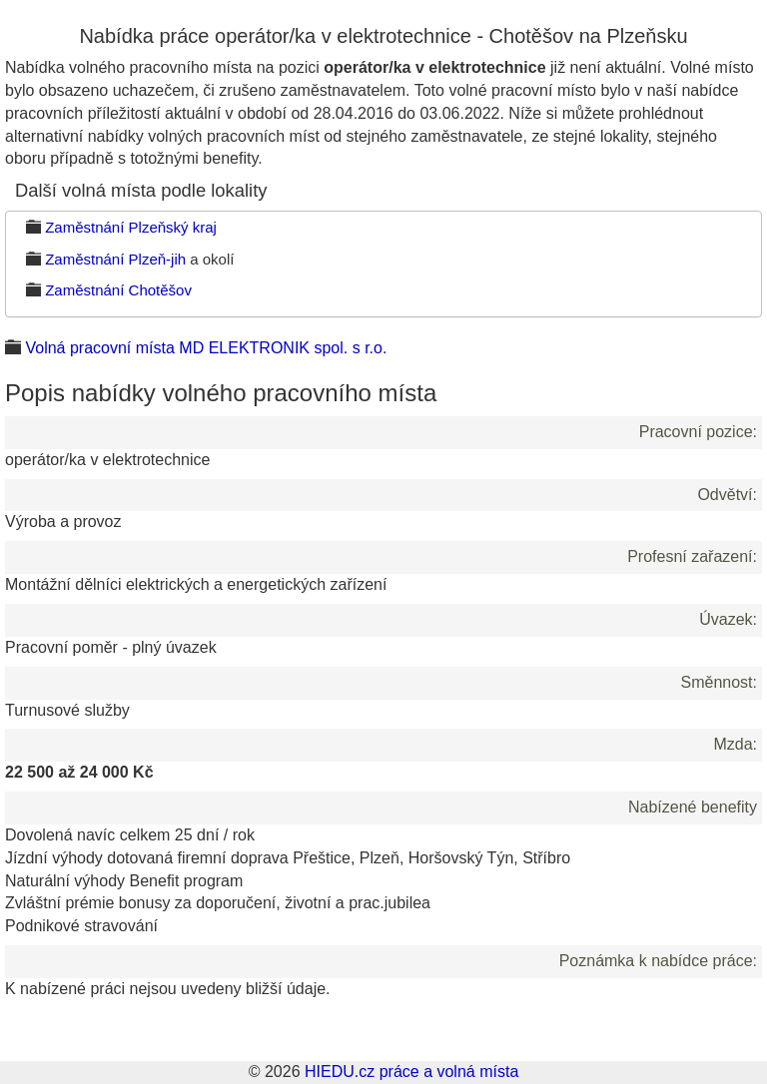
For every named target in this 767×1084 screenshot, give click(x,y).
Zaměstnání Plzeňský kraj (131, 227)
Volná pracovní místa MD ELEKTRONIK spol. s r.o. (205, 347)
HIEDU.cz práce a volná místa (411, 1071)
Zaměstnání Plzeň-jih (115, 259)
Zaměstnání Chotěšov (118, 289)
